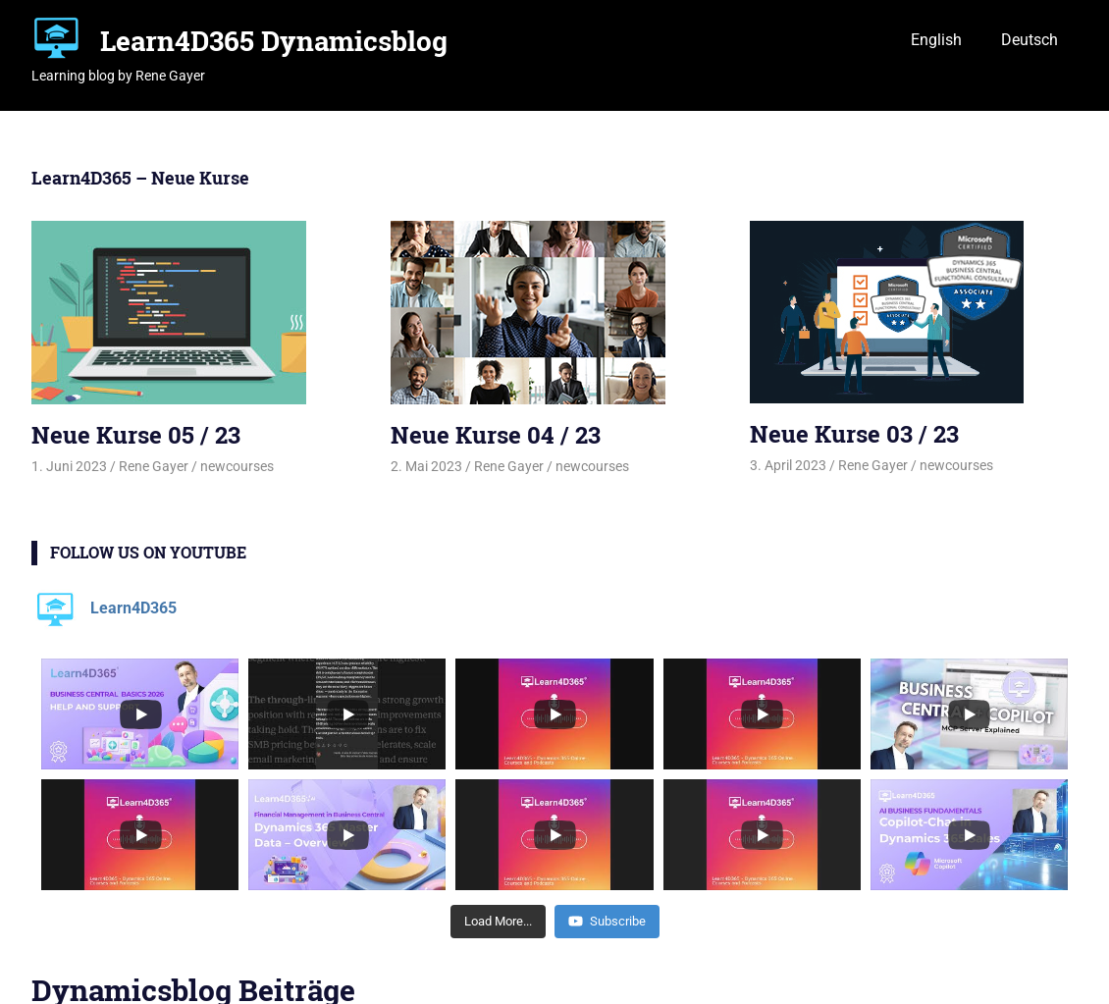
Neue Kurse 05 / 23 (135, 434)
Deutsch (1029, 39)
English (936, 39)
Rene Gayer (153, 466)
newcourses (237, 466)
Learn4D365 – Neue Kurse (140, 177)
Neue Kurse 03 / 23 (854, 433)
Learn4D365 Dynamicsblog (274, 41)
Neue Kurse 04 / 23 (496, 434)
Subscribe (607, 921)
